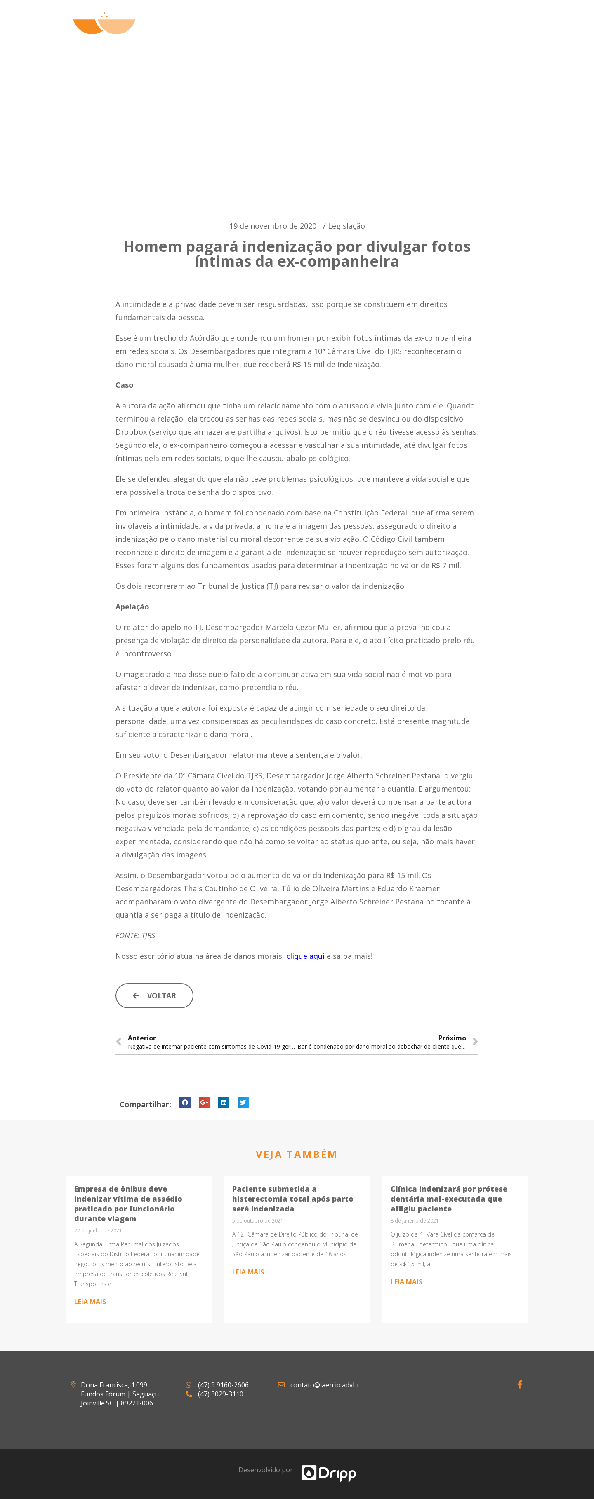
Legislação (346, 226)
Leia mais (90, 1302)
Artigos (397, 33)
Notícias (448, 33)
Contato (501, 33)
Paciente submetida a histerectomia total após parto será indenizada (293, 1199)
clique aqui (305, 956)
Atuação (346, 33)
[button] (155, 996)
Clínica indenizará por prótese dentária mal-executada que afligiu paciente (449, 1199)
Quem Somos (286, 33)
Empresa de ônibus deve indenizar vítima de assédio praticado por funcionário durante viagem (128, 1204)
